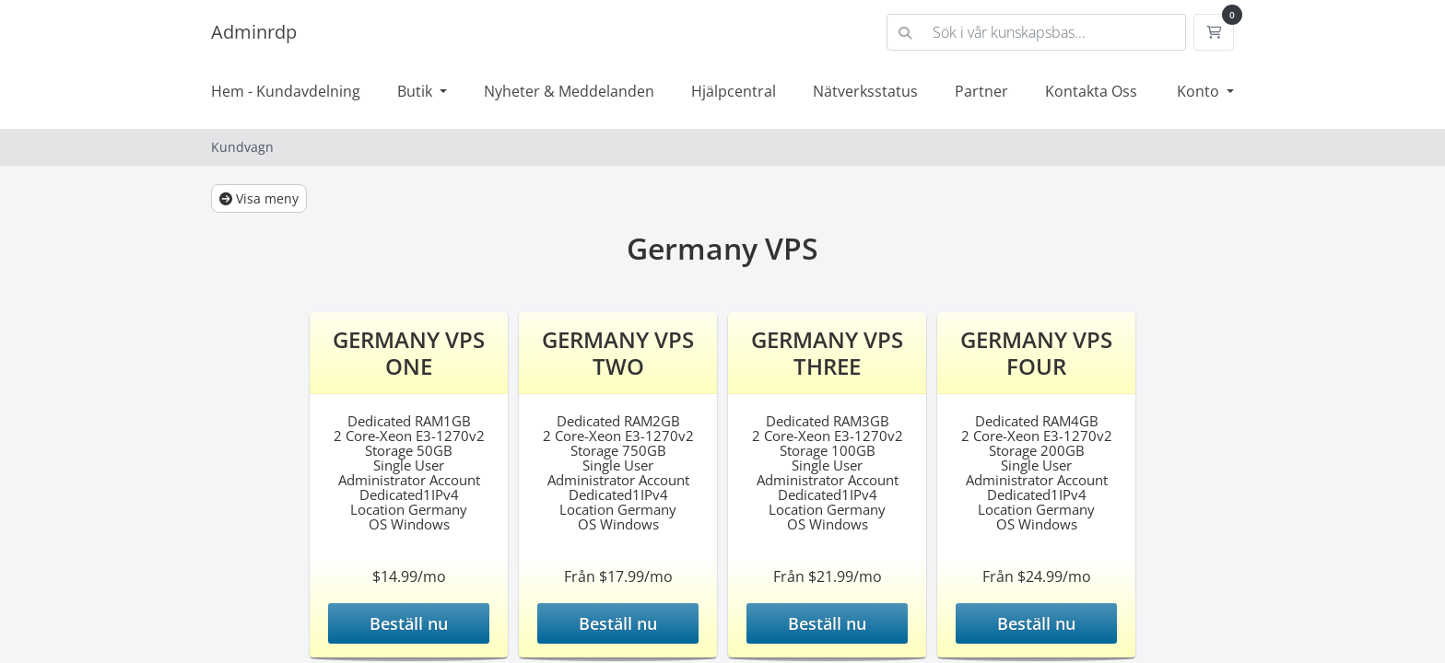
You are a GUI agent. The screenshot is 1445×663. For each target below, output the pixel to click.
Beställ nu (409, 623)
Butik (416, 91)
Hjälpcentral (733, 91)
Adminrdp (254, 31)
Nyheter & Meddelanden (569, 91)
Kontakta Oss (1091, 91)
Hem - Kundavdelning (285, 91)
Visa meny (259, 198)
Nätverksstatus (865, 91)
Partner (981, 91)
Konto (1200, 91)
